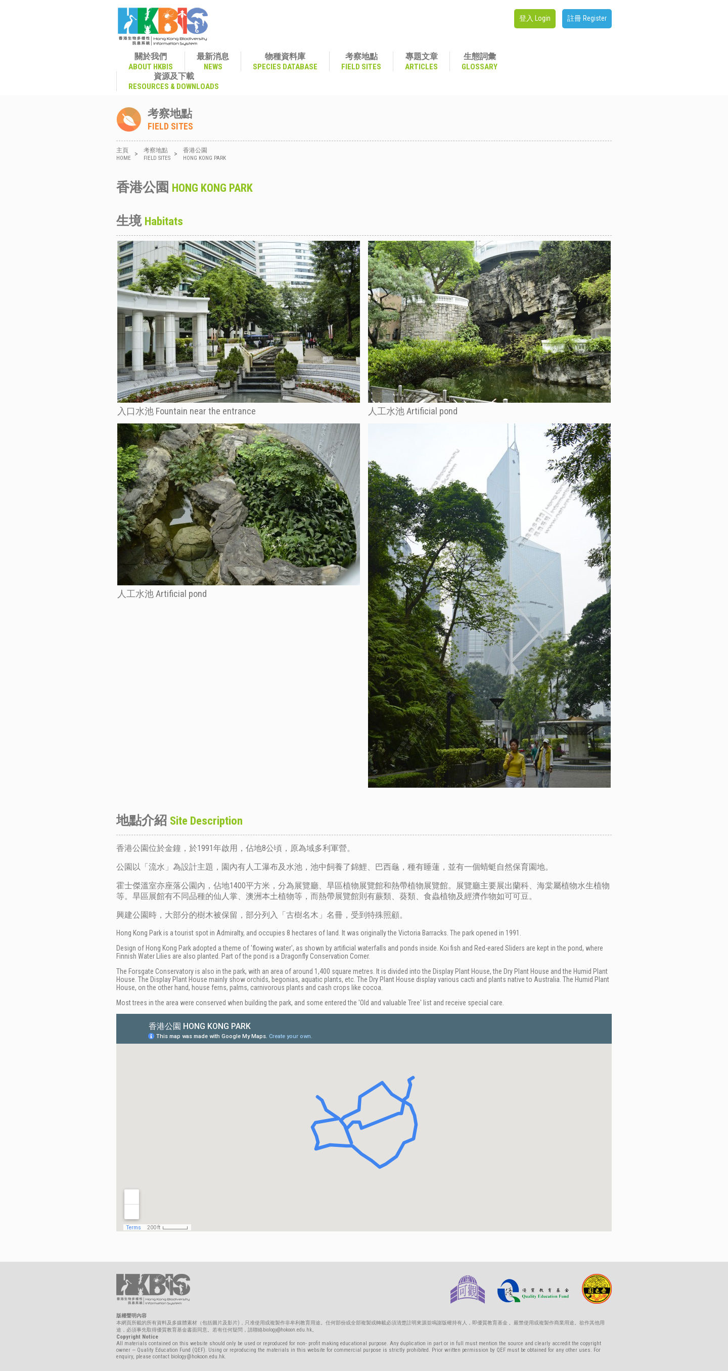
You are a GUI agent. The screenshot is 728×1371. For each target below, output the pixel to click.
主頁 (123, 154)
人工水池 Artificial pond (489, 328)
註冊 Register (587, 18)
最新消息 (213, 61)
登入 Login (535, 18)
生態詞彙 (479, 61)
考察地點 (361, 61)
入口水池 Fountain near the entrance (238, 328)
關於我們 (150, 61)
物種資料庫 (285, 61)
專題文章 (421, 61)
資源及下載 (173, 81)
